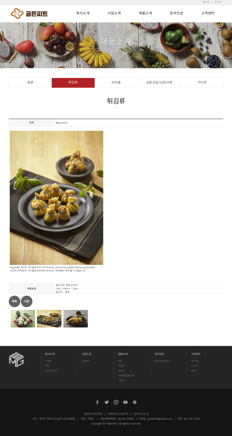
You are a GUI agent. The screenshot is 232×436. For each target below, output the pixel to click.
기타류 (202, 83)
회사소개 (83, 13)
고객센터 (207, 13)
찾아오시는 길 (51, 371)
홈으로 (206, 2)
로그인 (218, 2)
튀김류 (73, 82)
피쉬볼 (116, 83)
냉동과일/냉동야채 (159, 83)
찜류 (30, 83)
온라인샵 (176, 13)
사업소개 (114, 13)
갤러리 (194, 371)
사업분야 (85, 361)
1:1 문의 (194, 366)
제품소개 (145, 13)
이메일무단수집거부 (118, 414)
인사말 (48, 361)
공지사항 (195, 361)
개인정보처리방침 (92, 414)
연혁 (47, 366)
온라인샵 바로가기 (163, 361)
